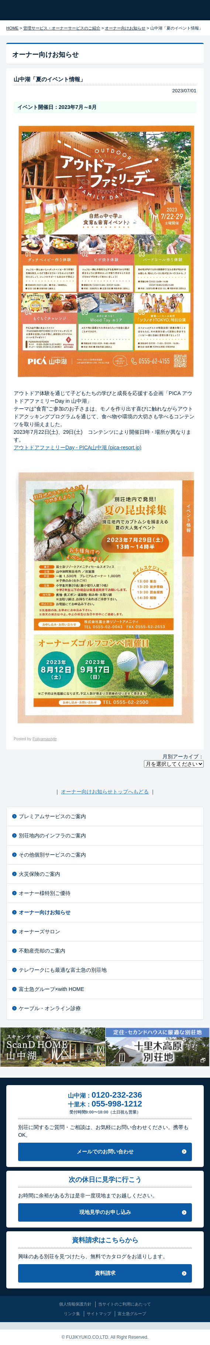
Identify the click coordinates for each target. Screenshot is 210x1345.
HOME (12, 28)
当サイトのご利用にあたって (124, 1304)
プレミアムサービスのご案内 (52, 816)
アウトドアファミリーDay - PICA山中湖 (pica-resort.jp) (77, 447)
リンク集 (72, 1314)
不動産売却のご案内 (42, 951)
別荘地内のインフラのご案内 (52, 835)
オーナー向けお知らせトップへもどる (105, 792)
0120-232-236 (117, 1094)
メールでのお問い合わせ (105, 1151)
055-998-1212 (117, 1103)
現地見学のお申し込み (105, 1212)
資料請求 (105, 1273)
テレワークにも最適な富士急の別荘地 (63, 970)
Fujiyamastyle (44, 739)
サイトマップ (99, 1314)
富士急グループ (132, 1314)
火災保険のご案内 (39, 874)
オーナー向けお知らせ (125, 28)
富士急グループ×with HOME (51, 989)
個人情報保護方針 (75, 1304)
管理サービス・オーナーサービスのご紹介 (61, 28)
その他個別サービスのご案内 (52, 855)
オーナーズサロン (39, 931)
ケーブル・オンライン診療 (50, 1008)
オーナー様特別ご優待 (44, 893)
